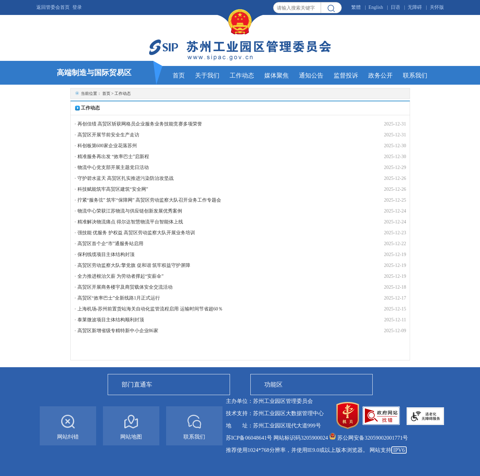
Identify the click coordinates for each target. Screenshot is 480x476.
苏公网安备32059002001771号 (372, 438)
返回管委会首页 (53, 7)
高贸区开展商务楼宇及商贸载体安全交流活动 (125, 287)
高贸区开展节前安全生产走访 (108, 134)
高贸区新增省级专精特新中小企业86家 (117, 330)
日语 (395, 7)
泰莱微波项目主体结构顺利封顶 (110, 319)
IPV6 (399, 450)
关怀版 (437, 7)
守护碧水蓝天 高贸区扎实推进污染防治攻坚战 (125, 178)
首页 (106, 93)
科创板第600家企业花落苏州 (107, 145)
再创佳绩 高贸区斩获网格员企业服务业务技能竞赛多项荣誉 (139, 123)
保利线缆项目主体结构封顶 (106, 254)
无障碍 (415, 7)
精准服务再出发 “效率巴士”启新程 (113, 156)
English (376, 7)
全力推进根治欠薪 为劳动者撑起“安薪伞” (120, 276)
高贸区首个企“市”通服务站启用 (110, 243)
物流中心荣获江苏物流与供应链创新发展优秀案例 (129, 211)
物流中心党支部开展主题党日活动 (113, 167)
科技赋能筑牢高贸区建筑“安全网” (112, 189)
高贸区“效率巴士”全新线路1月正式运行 (118, 298)
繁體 (356, 7)
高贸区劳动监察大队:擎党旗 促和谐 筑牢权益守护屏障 (134, 265)
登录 (77, 7)
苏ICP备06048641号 (249, 438)
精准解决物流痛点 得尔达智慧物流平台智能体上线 (130, 221)
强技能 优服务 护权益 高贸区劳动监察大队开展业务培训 (136, 232)
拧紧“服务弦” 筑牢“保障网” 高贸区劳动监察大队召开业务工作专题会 (149, 200)
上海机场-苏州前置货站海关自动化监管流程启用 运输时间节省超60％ (150, 308)
